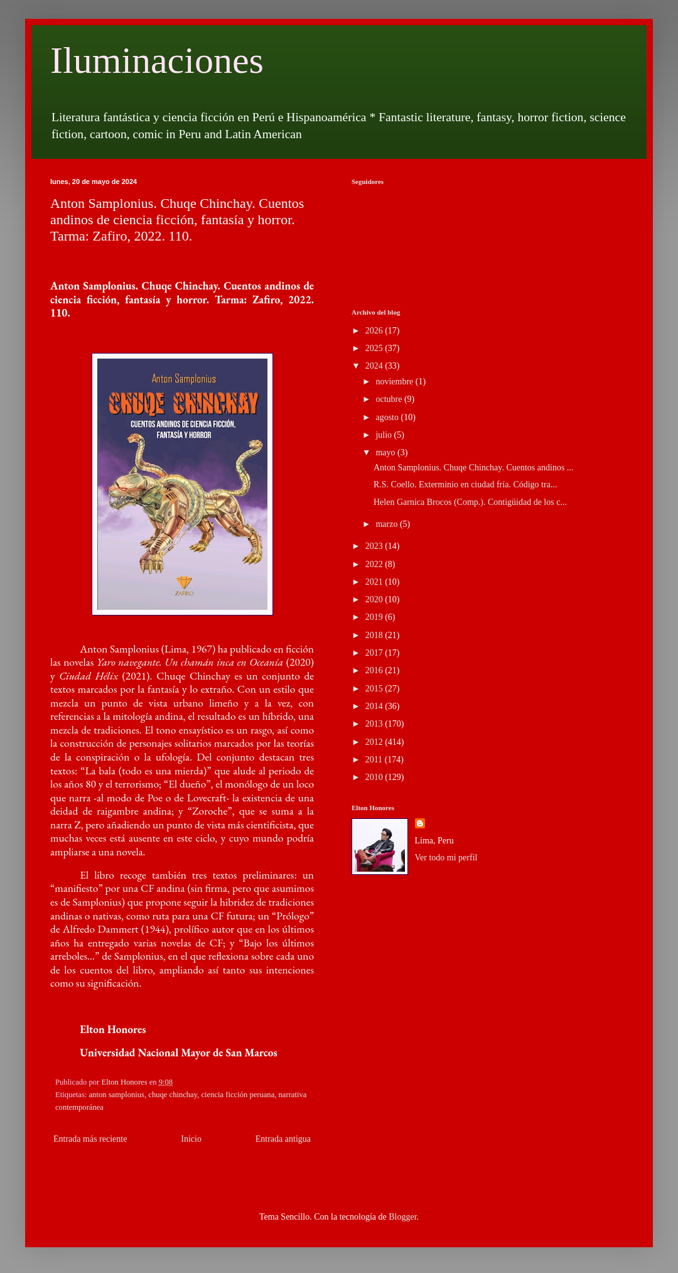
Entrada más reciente (90, 1139)
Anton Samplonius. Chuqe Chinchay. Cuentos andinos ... (473, 467)
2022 (375, 564)
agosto (388, 417)
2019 (375, 617)
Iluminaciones (157, 60)
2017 (375, 653)
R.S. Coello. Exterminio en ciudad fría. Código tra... (465, 484)
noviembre (395, 381)
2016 (375, 670)
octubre (389, 399)
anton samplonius (117, 1094)
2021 (375, 582)
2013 (375, 724)
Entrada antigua (283, 1139)
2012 (375, 742)
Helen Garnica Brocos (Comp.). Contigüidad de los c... (470, 502)
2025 (375, 348)
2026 (375, 330)
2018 (375, 635)
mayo (386, 452)
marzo (387, 524)
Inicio (191, 1139)
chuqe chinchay (172, 1094)
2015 (375, 688)
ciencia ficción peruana (237, 1094)
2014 (375, 706)
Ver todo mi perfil (446, 857)
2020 (375, 599)
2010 (375, 777)
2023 (375, 546)
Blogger (402, 1217)
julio (384, 435)
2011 (375, 759)
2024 (375, 366)
